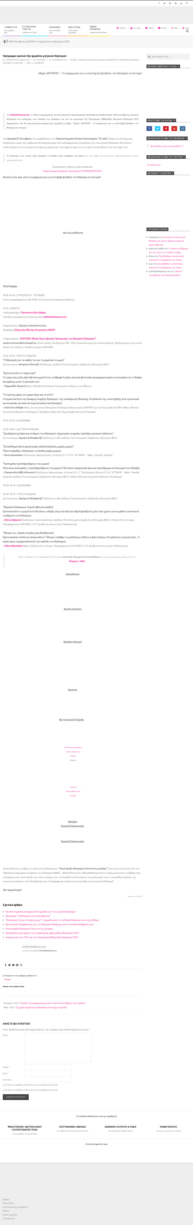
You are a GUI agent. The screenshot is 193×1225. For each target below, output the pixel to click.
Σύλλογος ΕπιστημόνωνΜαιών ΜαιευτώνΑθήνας (73, 751)
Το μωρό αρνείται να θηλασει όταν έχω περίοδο (41, 1007)
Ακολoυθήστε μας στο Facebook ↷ (167, 138)
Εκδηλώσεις (92, 59)
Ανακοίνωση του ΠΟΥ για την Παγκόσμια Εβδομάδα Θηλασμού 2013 (41, 937)
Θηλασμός (57, 59)
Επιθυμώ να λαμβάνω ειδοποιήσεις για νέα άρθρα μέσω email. (31, 1090)
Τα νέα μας (18, 63)
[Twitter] (9, 965)
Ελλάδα (101, 59)
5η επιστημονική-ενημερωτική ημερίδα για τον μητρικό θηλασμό (40, 911)
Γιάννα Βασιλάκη (13, 545)
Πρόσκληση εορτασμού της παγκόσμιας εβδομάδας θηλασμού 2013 (42, 933)
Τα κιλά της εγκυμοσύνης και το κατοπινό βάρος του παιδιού (52, 1003)
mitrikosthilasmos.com (19, 114)
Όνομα (6, 1067)
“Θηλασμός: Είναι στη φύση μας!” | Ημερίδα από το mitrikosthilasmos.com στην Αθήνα (52, 920)
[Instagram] (21, 965)
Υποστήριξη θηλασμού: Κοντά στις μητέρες (29, 928)
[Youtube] (13, 965)
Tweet (7, 979)
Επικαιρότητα (112, 59)
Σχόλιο (5, 1035)
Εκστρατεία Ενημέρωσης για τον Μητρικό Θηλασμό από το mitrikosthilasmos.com (49, 924)
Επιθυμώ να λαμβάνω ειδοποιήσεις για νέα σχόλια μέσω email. (31, 1084)
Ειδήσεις (82, 59)
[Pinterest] (17, 965)
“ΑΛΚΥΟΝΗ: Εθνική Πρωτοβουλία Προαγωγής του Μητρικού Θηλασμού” (57, 338)
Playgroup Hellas (77, 561)
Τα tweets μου (153, 164)
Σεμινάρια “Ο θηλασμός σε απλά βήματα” (28, 916)
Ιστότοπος (7, 1079)
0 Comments (38, 63)
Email (5, 1073)
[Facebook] (5, 965)
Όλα (65, 59)
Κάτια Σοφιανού (12, 519)
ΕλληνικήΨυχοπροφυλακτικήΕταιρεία (73, 791)
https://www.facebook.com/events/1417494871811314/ (72, 171)
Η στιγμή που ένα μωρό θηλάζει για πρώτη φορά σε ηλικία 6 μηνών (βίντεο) (167, 241)
